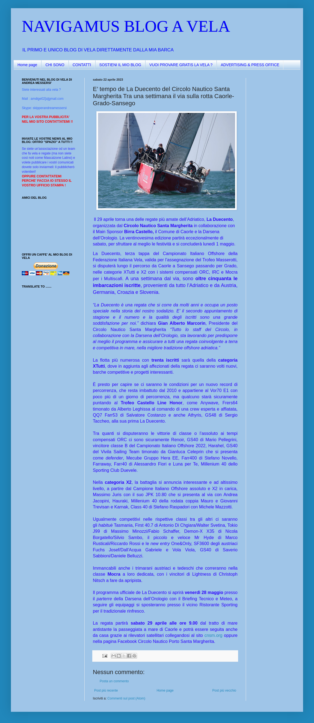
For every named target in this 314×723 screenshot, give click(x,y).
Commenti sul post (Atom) (126, 698)
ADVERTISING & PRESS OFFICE (250, 65)
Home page (27, 65)
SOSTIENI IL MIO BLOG (120, 65)
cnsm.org (214, 635)
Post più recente (106, 690)
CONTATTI (82, 65)
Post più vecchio (224, 690)
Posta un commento (114, 681)
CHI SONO (54, 65)
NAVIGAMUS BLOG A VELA (126, 26)
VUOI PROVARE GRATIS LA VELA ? (180, 65)
